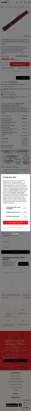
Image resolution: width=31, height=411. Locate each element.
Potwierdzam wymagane (15, 227)
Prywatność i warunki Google (18, 192)
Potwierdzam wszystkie (15, 222)
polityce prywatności (14, 189)
